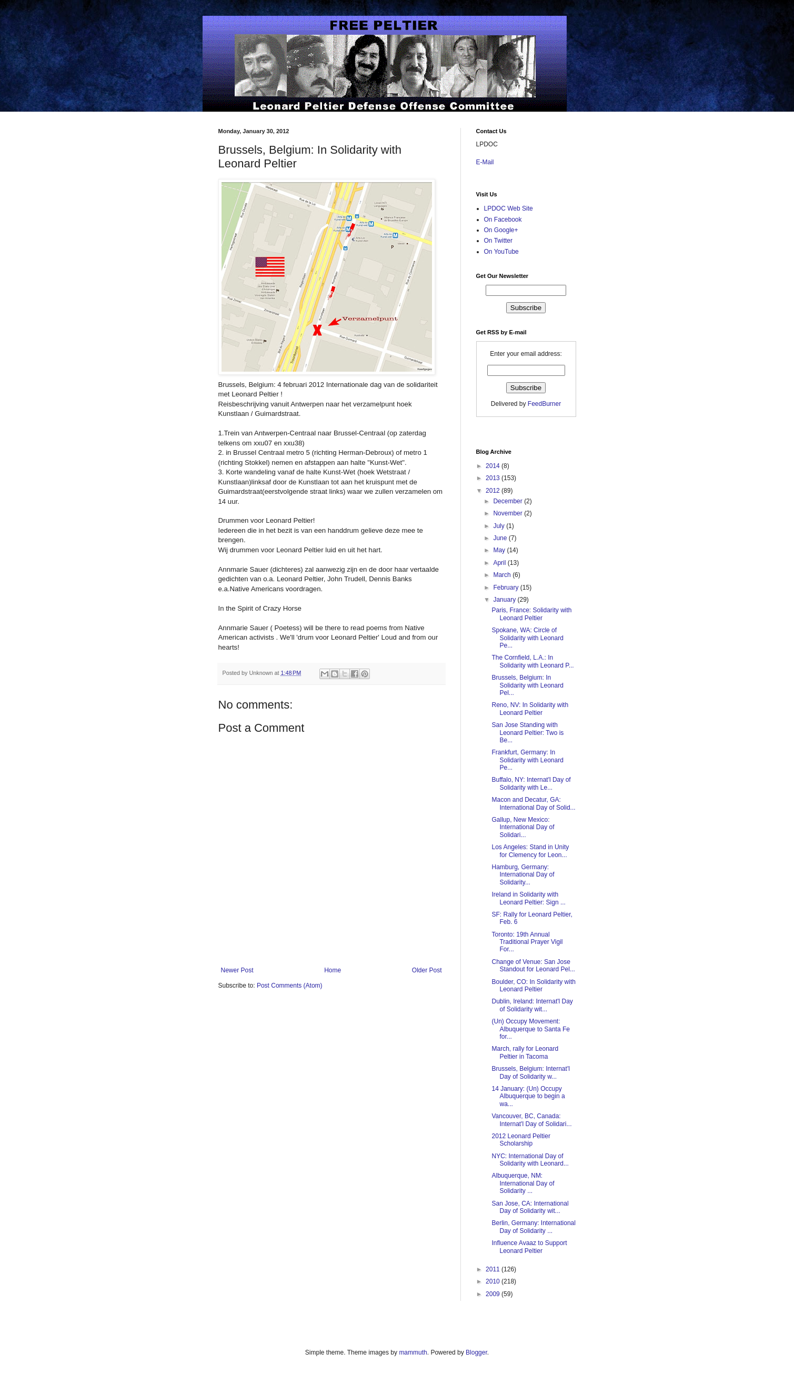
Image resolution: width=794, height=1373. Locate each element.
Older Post (427, 970)
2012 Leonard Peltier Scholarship (520, 1139)
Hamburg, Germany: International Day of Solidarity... (522, 874)
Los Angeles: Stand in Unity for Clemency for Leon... (530, 850)
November (508, 513)
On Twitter (498, 240)
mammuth (413, 1352)
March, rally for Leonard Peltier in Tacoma (524, 1052)
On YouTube (501, 251)
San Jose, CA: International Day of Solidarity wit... (529, 1207)
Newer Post (237, 970)
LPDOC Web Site (508, 208)
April (500, 562)
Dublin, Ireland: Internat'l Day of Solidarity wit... (531, 1005)
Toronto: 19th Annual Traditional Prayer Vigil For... (526, 942)
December (508, 501)
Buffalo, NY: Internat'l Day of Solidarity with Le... (530, 783)
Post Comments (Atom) (290, 985)
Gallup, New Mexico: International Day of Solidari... (522, 827)
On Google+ (501, 230)
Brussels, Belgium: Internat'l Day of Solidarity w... (530, 1072)
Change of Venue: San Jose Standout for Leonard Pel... (533, 965)
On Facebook (503, 219)
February (506, 587)
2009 (493, 1294)
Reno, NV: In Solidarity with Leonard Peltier (529, 708)
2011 (493, 1269)
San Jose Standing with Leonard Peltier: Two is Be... (527, 732)
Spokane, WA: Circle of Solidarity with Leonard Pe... (527, 637)
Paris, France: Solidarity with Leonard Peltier (531, 613)
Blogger (476, 1352)
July (499, 526)
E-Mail (485, 162)
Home (332, 970)
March (502, 575)
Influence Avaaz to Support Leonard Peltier (529, 1246)
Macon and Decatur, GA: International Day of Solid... (533, 803)
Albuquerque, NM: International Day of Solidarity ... (522, 1183)
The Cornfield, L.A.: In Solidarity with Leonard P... (532, 661)
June (500, 538)
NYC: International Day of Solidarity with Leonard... (529, 1159)
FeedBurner (544, 403)
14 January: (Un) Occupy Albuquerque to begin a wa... (528, 1096)
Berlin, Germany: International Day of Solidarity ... (533, 1226)
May (500, 550)
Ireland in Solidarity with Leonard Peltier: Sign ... (528, 898)
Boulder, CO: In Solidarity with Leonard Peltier (533, 985)
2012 (493, 490)
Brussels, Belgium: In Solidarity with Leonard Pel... (527, 685)
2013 (493, 478)
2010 (493, 1281)
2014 (493, 466)
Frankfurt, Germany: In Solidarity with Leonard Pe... (527, 760)
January (505, 599)
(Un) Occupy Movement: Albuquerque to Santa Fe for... (530, 1029)
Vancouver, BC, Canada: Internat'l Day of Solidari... (531, 1119)
